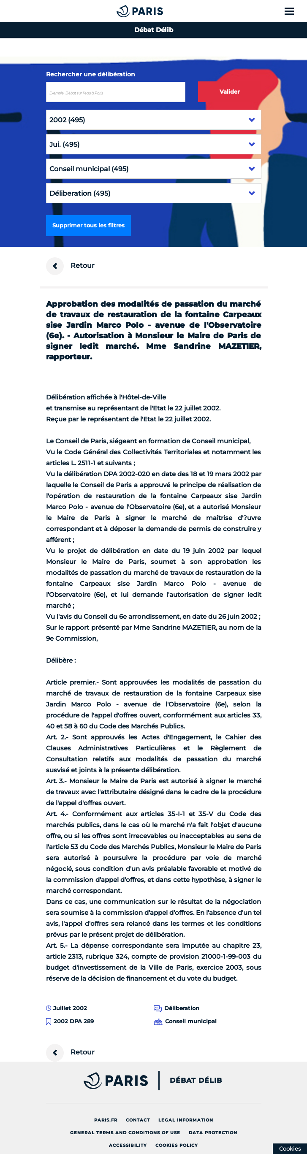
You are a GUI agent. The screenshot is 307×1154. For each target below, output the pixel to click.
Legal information (185, 1120)
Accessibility (128, 1145)
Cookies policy (176, 1145)
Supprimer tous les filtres (88, 225)
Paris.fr (105, 1120)
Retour (70, 266)
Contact (138, 1120)
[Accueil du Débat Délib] (123, 11)
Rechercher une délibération (90, 74)
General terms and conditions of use (125, 1132)
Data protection (213, 1132)
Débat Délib (196, 1080)
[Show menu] (294, 11)
